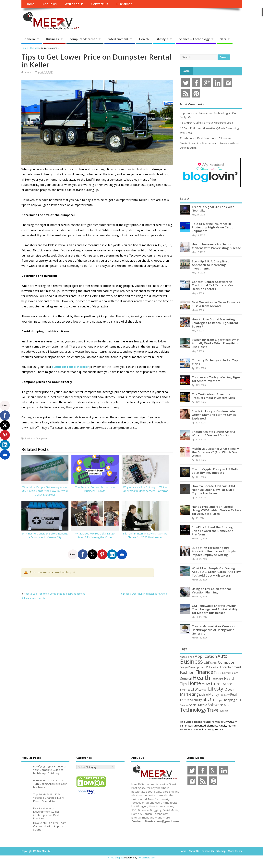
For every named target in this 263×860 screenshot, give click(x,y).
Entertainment (117, 39)
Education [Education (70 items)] (212, 667)
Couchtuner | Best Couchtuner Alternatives (206, 138)
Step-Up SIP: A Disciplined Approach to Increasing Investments (210, 264)
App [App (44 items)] (192, 656)
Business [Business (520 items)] (191, 661)
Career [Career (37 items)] (213, 662)
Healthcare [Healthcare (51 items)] (217, 679)
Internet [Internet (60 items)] (185, 689)
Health (144, 39)
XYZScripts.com (147, 857)
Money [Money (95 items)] (213, 694)
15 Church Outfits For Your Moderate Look (206, 122)
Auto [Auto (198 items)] (222, 656)
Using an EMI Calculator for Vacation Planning (211, 590)
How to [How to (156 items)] (208, 683)
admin (27, 72)
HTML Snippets (116, 857)
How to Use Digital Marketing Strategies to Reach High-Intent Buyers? (215, 322)
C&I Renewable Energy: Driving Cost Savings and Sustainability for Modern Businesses (215, 609)
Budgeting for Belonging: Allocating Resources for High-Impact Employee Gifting (214, 551)
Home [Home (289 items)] (194, 683)
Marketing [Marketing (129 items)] (189, 694)
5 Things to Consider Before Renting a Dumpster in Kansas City (44, 535)
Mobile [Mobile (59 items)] (203, 694)
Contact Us (99, 4)
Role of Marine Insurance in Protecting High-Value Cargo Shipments (212, 227)
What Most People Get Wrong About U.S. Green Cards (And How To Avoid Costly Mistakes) (45, 490)
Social (186, 71)
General (30, 39)
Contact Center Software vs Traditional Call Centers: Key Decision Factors (212, 285)
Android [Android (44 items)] (184, 656)
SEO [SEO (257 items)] (206, 699)
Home (30, 4)
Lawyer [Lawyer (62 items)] (203, 689)
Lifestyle (162, 39)
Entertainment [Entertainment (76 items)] (230, 667)
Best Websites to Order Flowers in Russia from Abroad (217, 304)
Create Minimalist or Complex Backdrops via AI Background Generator (213, 629)
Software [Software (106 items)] (215, 704)
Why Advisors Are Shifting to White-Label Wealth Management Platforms (145, 489)
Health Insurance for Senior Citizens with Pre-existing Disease (216, 246)
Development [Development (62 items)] (197, 667)
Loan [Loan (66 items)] (231, 689)
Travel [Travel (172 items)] (213, 710)
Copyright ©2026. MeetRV (35, 851)
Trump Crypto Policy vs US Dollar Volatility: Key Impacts (216, 471)
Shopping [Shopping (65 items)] (229, 700)
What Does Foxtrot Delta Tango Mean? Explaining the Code (95, 535)
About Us (49, 4)
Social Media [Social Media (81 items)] (198, 705)
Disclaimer (124, 4)
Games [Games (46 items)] (234, 673)
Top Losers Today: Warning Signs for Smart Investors (216, 379)
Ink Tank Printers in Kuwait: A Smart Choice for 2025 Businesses (145, 535)
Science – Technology (194, 39)
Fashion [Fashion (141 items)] (187, 672)
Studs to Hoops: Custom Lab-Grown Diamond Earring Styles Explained (214, 414)
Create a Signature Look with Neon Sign (213, 208)
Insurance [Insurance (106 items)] (224, 683)
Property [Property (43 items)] (225, 694)
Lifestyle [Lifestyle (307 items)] (217, 688)
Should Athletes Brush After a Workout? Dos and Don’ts (213, 433)
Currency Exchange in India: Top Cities (215, 362)
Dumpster (41, 438)
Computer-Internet (83, 39)
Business (52, 39)
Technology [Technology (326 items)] (193, 709)
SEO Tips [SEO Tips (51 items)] (217, 700)
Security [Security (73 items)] (196, 700)
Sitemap (221, 851)
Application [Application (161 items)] (206, 656)
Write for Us (74, 4)
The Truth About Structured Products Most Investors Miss (213, 396)
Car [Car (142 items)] (206, 662)
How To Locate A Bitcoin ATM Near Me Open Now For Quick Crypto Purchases (213, 489)
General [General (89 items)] (186, 678)
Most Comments (192, 104)
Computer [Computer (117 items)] (227, 662)
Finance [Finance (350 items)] (204, 671)
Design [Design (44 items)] (184, 667)
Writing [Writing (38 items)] (224, 710)
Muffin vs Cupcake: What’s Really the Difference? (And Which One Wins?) (215, 452)
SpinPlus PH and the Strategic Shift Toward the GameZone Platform (213, 530)
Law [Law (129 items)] (194, 689)
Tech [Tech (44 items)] (226, 705)
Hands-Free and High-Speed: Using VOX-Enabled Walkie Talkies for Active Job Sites (216, 510)
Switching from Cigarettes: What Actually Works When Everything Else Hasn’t (216, 343)
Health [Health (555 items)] (201, 678)
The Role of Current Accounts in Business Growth (95, 489)
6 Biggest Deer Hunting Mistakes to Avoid (144, 593)
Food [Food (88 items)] (217, 672)
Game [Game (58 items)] (226, 673)
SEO (223, 39)
